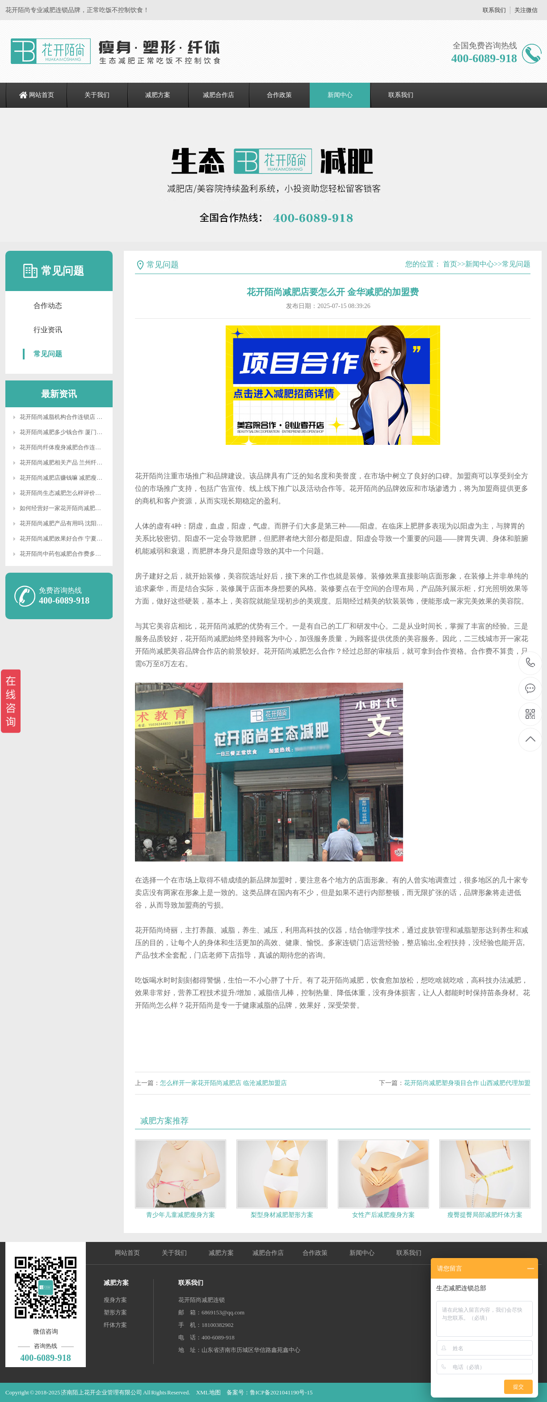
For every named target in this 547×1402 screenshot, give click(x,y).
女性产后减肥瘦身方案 (383, 1215)
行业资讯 (48, 330)
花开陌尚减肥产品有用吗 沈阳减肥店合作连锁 (78, 523)
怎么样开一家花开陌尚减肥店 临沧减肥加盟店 (223, 1083)
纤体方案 (115, 1325)
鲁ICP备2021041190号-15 (281, 1392)
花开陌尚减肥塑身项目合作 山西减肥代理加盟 (467, 1083)
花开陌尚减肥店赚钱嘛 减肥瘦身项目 (67, 477)
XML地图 (208, 1392)
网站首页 (41, 95)
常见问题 (48, 354)
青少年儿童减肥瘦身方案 (180, 1215)
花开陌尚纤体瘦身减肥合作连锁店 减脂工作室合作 (84, 447)
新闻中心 (340, 95)
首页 (450, 264)
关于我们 (96, 95)
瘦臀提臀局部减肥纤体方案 (484, 1215)
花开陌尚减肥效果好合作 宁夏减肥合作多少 (75, 538)
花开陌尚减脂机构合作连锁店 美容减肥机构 (75, 417)
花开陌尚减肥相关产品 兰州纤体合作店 (70, 462)
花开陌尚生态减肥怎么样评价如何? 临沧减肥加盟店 (85, 493)
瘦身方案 (115, 1299)
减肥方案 (157, 95)
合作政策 (279, 95)
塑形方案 (115, 1312)
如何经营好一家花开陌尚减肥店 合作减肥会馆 (78, 508)
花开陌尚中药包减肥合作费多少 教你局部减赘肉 (81, 553)
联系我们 (494, 10)
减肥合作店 (218, 95)
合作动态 (48, 305)
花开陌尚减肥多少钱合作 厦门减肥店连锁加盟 (78, 432)
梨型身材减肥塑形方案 (282, 1215)
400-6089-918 (531, 663)
